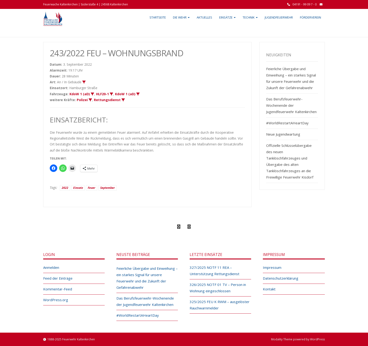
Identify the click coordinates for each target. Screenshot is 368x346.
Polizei (82, 100)
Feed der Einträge (58, 278)
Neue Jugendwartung (283, 134)
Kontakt (269, 289)
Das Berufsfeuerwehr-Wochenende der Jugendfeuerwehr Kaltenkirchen (291, 105)
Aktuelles (204, 17)
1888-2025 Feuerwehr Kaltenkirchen (71, 339)
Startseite (158, 17)
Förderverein (310, 17)
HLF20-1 (102, 94)
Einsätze (227, 17)
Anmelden (51, 267)
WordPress (317, 339)
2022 (65, 188)
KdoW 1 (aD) (79, 94)
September (107, 188)
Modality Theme (281, 339)
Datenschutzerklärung (280, 278)
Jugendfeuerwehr (279, 17)
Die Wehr (181, 17)
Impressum (272, 267)
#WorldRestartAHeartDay (287, 123)
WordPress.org (55, 299)
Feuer (91, 188)
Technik (250, 17)
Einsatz (78, 188)
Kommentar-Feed (57, 289)
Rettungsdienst (107, 100)
